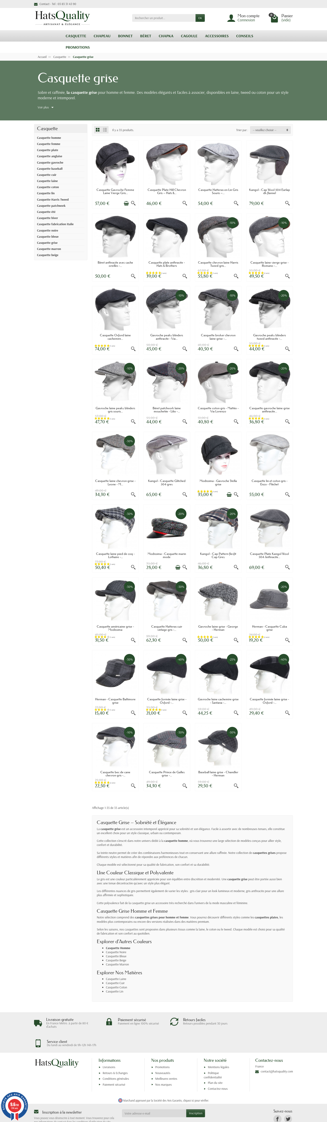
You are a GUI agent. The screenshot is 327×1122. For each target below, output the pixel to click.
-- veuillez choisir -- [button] (264, 130)
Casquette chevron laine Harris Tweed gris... (218, 264)
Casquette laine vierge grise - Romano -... (269, 264)
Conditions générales (116, 1060)
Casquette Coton (116, 987)
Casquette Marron (117, 964)
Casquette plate (47, 150)
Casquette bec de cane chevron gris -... (115, 773)
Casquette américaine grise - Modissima (115, 628)
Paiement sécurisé (114, 1066)
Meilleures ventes (166, 1060)
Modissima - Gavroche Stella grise (218, 482)
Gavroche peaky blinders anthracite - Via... (166, 336)
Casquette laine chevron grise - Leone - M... (115, 482)
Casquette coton (48, 187)
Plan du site (215, 1064)
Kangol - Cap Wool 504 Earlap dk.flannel (269, 191)
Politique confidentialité (213, 1056)
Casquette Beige (116, 960)
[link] (277, 1100)
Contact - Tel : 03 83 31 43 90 (55, 4)
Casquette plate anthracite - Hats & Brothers (167, 264)
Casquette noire (47, 230)
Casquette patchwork (51, 206)
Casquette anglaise (49, 156)
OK (200, 18)
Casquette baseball (49, 169)
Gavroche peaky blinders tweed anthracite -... (269, 336)
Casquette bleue (48, 236)
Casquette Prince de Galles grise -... (167, 773)
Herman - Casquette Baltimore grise (115, 700)
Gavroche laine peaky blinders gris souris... (115, 409)
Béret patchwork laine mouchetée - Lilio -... (167, 409)
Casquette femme (48, 144)
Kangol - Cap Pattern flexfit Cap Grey (218, 555)
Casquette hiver (47, 218)
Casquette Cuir (115, 983)
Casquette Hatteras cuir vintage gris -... (166, 628)
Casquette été (46, 212)
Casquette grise (47, 243)
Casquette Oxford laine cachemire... (115, 336)
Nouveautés (162, 1054)
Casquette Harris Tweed (53, 199)
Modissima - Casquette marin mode (167, 555)
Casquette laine (47, 181)
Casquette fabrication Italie (55, 224)
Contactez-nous (218, 1070)
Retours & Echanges (115, 1054)
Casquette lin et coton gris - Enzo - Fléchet (269, 482)
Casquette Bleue (116, 956)
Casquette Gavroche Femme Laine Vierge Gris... (115, 191)
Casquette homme (49, 138)
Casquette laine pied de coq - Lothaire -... (115, 555)
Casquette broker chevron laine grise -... (218, 336)
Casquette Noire (116, 952)
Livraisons (109, 1048)
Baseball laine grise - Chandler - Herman (218, 773)
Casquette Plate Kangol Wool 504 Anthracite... (269, 555)
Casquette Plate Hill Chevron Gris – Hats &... (167, 191)
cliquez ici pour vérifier (195, 1082)
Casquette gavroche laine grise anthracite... (269, 409)
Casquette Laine (116, 979)
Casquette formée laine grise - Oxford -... (166, 700)
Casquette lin (46, 193)
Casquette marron (49, 249)
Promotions (162, 1048)
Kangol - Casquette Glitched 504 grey (167, 482)
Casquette (47, 128)
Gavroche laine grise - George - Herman (218, 628)
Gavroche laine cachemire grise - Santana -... (218, 700)
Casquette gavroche (50, 162)
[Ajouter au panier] (126, 203)
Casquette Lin (114, 991)
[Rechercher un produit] (164, 18)
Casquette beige (47, 255)
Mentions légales (218, 1048)
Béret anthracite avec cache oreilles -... (115, 264)
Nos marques (163, 1066)
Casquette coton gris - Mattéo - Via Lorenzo (218, 409)
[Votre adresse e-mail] (154, 1094)
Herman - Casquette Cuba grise (269, 628)
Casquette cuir (46, 175)
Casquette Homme (118, 948)
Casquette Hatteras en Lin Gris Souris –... (218, 191)
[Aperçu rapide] (133, 203)
